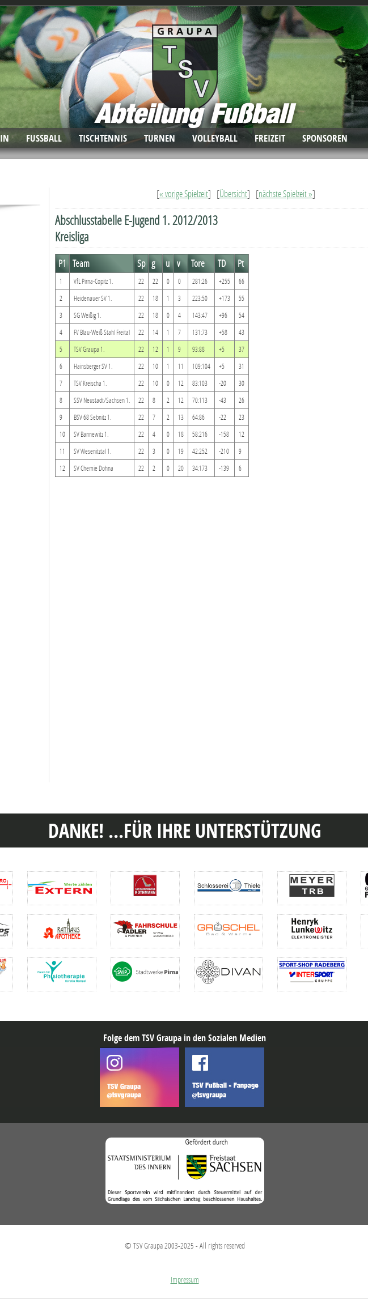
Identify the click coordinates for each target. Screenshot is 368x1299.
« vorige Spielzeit (183, 193)
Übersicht (233, 193)
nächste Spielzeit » (285, 193)
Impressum (185, 1279)
